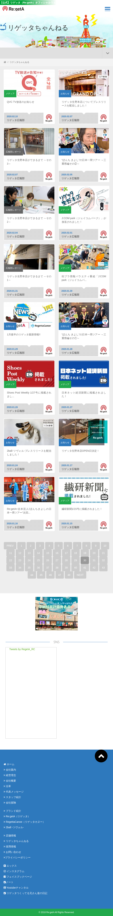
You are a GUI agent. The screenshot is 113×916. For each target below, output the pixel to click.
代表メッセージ (14, 791)
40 (75, 567)
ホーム (9, 764)
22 (10, 560)
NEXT (80, 574)
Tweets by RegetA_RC (22, 649)
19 (84, 553)
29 (75, 560)
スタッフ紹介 (12, 797)
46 (50, 574)
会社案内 (10, 769)
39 (66, 567)
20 (94, 553)
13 (29, 553)
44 (31, 574)
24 (29, 560)
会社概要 (10, 780)
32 (103, 560)
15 (47, 553)
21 (103, 553)
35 (29, 567)
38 (56, 567)
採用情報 (10, 846)
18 (75, 553)
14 (38, 553)
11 (10, 553)
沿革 (7, 786)
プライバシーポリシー (17, 857)
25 (38, 560)
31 (94, 560)
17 (66, 553)
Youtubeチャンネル (16, 887)
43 (103, 567)
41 (84, 567)
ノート (8, 882)
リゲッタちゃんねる (16, 841)
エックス (10, 865)
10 (105, 545)
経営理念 (10, 775)
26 (47, 560)
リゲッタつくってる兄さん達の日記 (25, 893)
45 (41, 574)
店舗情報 (10, 835)
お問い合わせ (12, 852)
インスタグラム (14, 871)
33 (10, 567)
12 (19, 553)
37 (47, 567)
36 (38, 567)
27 (56, 560)
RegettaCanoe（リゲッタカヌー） (24, 821)
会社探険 (10, 802)
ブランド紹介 (12, 810)
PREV (10, 545)
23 (19, 560)
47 (59, 574)
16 (56, 553)
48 (69, 574)
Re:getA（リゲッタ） (17, 816)
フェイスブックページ (18, 876)
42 (94, 567)
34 (19, 567)
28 (66, 560)
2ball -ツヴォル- (14, 827)
